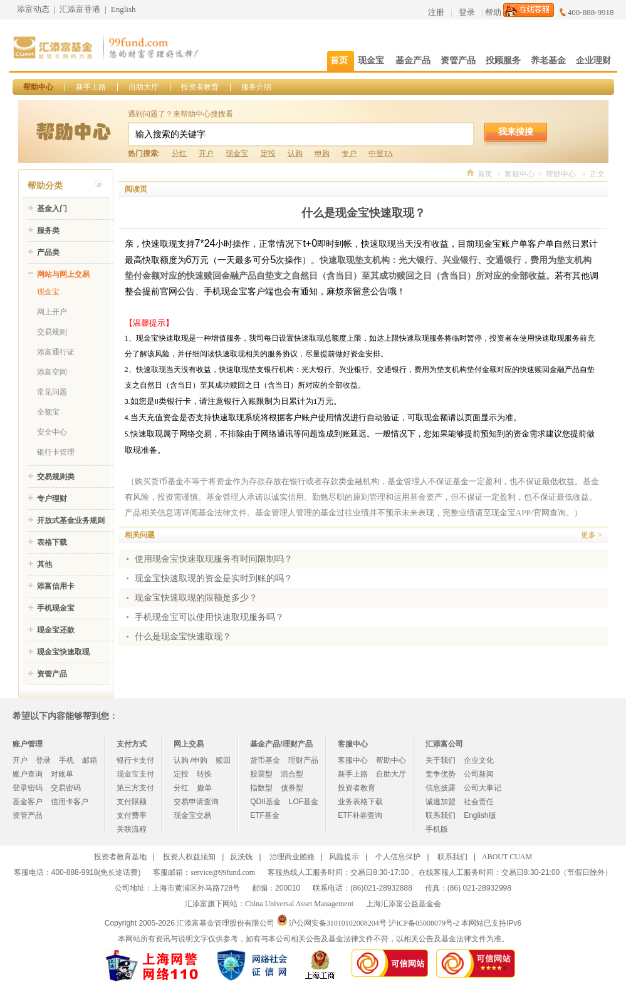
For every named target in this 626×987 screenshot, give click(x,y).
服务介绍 (256, 87)
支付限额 (132, 801)
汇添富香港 (80, 9)
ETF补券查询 (360, 815)
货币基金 (265, 760)
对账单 (62, 774)
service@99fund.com (222, 872)
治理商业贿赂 (292, 856)
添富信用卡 (56, 586)
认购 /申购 (191, 760)
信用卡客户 (69, 801)
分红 (179, 153)
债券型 (292, 787)
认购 (295, 153)
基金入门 (52, 208)
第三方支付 (135, 787)
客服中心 (519, 174)
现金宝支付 (135, 774)
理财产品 (303, 760)
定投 (268, 153)
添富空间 (52, 372)
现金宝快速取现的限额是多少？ (196, 597)
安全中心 (52, 432)
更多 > (591, 535)
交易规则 (52, 332)
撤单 (204, 787)
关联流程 (132, 829)
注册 (436, 12)
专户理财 (52, 498)
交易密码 (66, 787)
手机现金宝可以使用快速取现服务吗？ (209, 617)
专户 (349, 153)
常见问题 (52, 392)
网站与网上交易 (63, 274)
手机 (66, 760)
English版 (480, 815)
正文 (597, 174)
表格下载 (52, 542)
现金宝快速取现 (63, 652)
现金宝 (237, 153)
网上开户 (52, 312)
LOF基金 (303, 801)
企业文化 (479, 760)
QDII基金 (265, 801)
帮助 (493, 12)
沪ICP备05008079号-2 (424, 923)
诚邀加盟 (440, 801)
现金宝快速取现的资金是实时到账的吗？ (214, 578)
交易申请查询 (196, 801)
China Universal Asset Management (299, 903)
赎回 (223, 760)
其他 (44, 564)
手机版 (436, 829)
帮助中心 (38, 87)
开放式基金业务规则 (71, 520)
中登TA (380, 153)
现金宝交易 (192, 815)
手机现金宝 (56, 608)
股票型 (261, 774)
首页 (485, 174)
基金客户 (28, 801)
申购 (322, 153)
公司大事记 (482, 787)
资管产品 (52, 674)
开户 (206, 153)
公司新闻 (479, 774)
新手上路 (91, 87)
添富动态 (33, 9)
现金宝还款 (56, 630)
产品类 (48, 252)
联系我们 (440, 815)
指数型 (261, 787)
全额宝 (48, 412)
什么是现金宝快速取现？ (183, 636)
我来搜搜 (515, 132)
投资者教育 (200, 87)
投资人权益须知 (189, 856)
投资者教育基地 (120, 856)
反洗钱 (241, 856)
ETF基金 (264, 815)
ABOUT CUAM (507, 856)
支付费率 (132, 815)
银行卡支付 (135, 760)
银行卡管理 (56, 452)
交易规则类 (56, 476)
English (123, 9)
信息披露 (440, 787)
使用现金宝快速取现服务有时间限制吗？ (214, 559)
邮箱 (89, 760)
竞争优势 (440, 774)
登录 (467, 12)
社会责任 (479, 801)
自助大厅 (143, 87)
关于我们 (440, 760)
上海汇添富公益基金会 (403, 903)
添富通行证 (56, 352)
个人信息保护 (397, 856)
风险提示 (344, 856)
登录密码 (28, 787)
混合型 (292, 774)
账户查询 (28, 774)
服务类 (48, 230)
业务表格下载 (360, 801)
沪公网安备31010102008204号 (338, 923)
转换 (204, 774)
